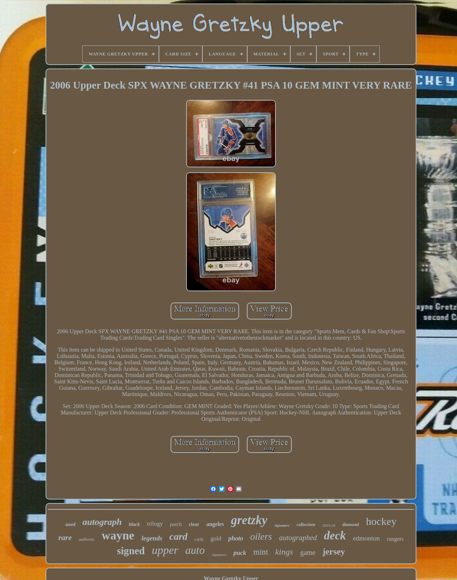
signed (131, 550)
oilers (261, 536)
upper (165, 550)
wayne (118, 535)
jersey (333, 551)
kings (284, 551)
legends (151, 538)
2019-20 (328, 525)
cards (199, 539)
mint (260, 552)
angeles (215, 524)
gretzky (249, 520)
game (307, 552)
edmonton (366, 538)
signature (282, 525)
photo (235, 538)
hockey (381, 521)
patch (176, 524)
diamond (350, 524)
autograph (102, 522)
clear (194, 524)
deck (335, 535)
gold (215, 538)
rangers (395, 539)
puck (239, 552)
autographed (298, 537)
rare (65, 537)
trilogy (155, 523)
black (134, 524)
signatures (219, 555)
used (70, 524)
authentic (87, 539)
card (179, 536)
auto (195, 550)
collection (306, 524)
